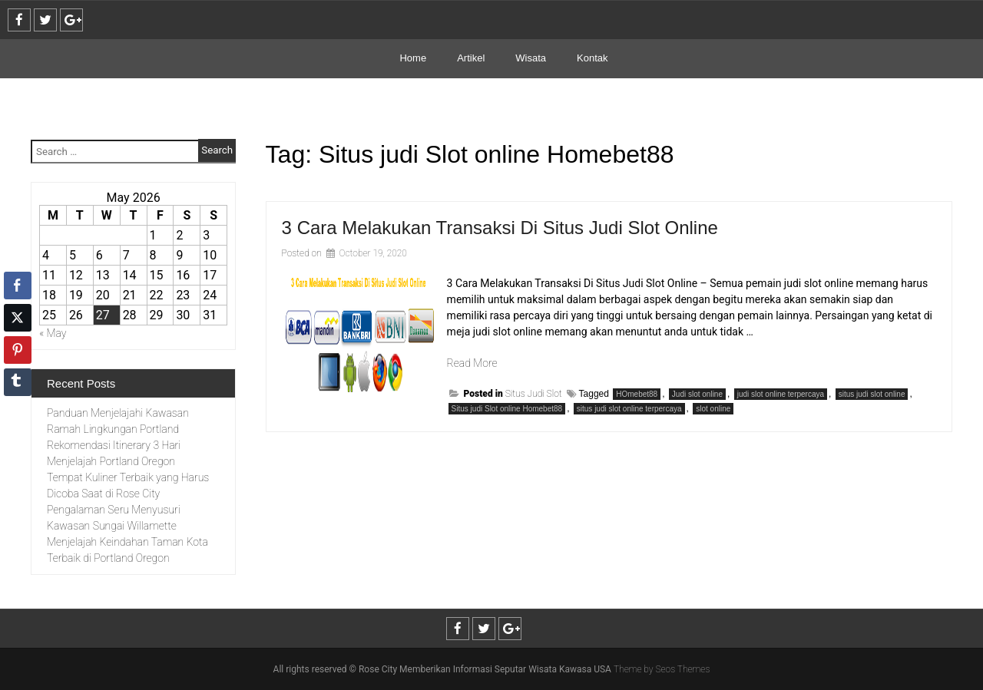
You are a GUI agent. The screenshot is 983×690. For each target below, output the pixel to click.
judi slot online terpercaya (780, 394)
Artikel (471, 58)
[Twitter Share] (17, 318)
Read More (472, 363)
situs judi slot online (872, 394)
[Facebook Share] (17, 285)
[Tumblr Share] (17, 382)
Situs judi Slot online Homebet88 (507, 408)
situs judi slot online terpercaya (629, 408)
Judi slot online (697, 394)
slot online (713, 408)
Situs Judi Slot (533, 393)
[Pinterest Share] (17, 350)
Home (412, 58)
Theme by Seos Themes (662, 669)
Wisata (530, 58)
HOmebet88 (636, 394)
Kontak (592, 58)
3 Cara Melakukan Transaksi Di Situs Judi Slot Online (500, 227)
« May (53, 333)
